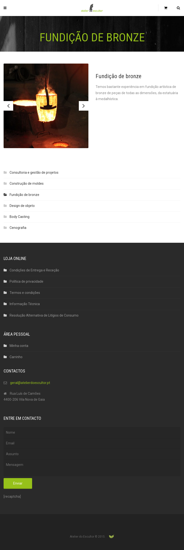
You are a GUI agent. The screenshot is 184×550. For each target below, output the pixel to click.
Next (83, 106)
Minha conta (19, 346)
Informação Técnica (25, 304)
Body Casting (19, 217)
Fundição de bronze (24, 195)
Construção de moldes (27, 183)
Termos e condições (25, 293)
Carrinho (16, 357)
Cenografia (18, 228)
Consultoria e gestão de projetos (34, 172)
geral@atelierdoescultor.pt (30, 383)
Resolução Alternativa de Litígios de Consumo (44, 315)
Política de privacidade (26, 281)
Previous (8, 106)
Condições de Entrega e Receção (34, 270)
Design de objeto (22, 206)
